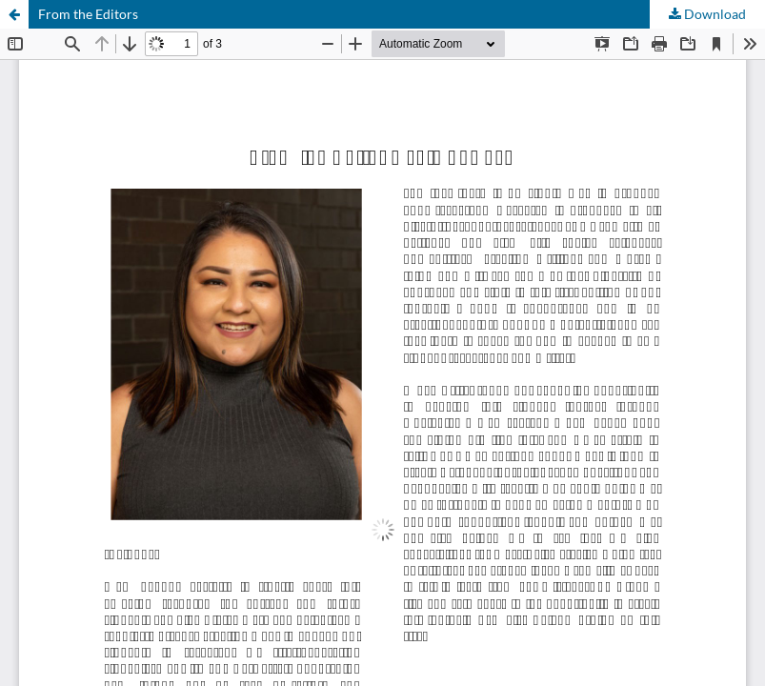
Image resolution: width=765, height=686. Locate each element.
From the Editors (88, 14)
